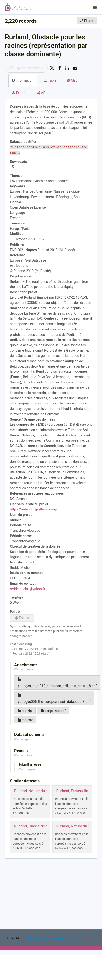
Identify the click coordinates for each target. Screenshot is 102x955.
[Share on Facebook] (59, 68)
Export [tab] (19, 93)
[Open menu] (94, 7)
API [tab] (41, 93)
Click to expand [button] (23, 739)
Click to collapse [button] (23, 669)
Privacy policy (68, 938)
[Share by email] (75, 68)
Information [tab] (22, 80)
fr (82, 938)
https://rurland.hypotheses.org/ (33, 509)
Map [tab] (72, 80)
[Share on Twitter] (51, 68)
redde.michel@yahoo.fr (27, 589)
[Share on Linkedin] (67, 68)
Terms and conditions (40, 938)
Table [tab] (50, 80)
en (87, 938)
